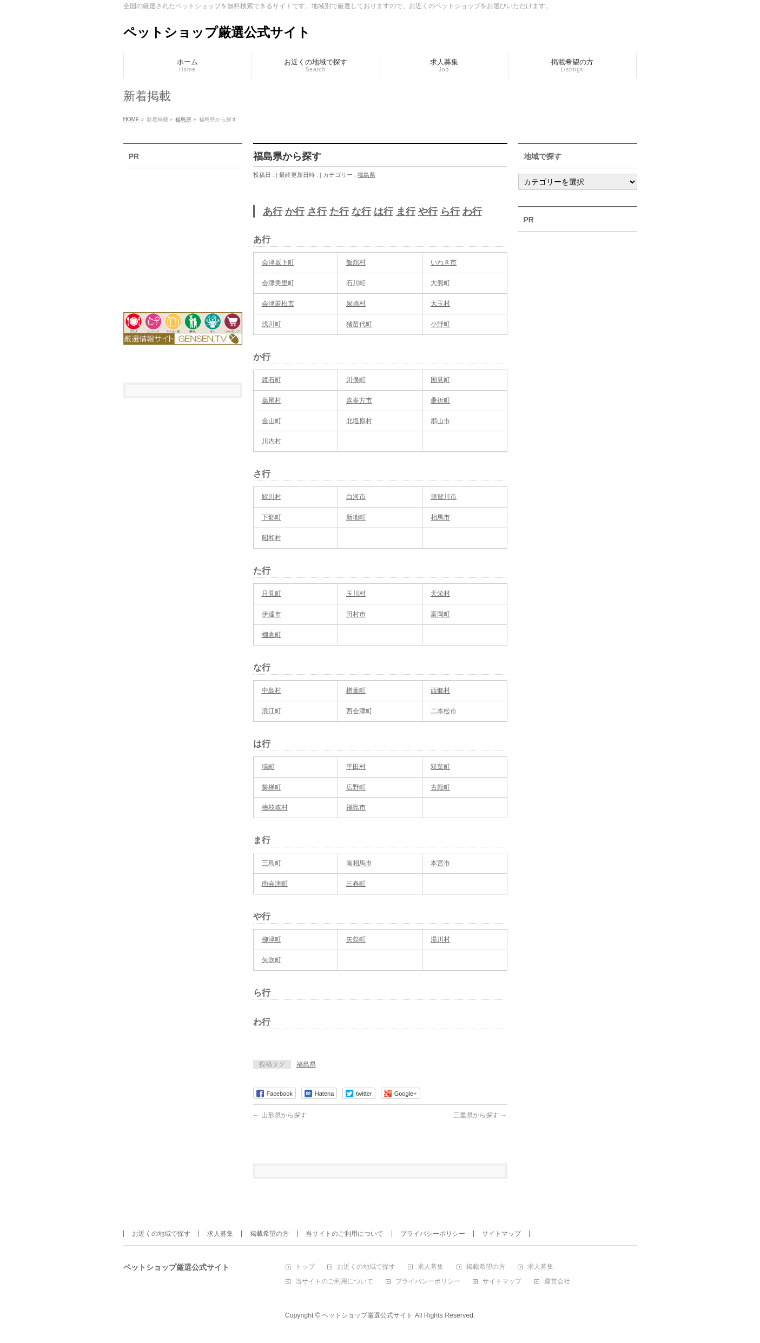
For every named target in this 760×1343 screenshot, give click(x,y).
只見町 (271, 593)
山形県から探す (280, 1115)
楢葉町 (356, 690)
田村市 (356, 614)
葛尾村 (271, 400)
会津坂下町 (278, 262)
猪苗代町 (359, 324)
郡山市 (440, 421)
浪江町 (271, 711)
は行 (383, 211)
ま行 (405, 211)
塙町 (268, 767)
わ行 (472, 211)
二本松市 (444, 711)
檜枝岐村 (275, 807)
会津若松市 (278, 303)
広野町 (356, 787)
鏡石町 (271, 380)
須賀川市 (444, 497)
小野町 (440, 324)
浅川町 (271, 324)
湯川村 (440, 939)
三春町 (356, 883)
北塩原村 (359, 421)
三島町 (271, 863)
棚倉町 (271, 634)
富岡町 (440, 614)
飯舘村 (356, 262)
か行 (295, 211)
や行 (428, 211)
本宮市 (440, 863)
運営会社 (557, 1281)
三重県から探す (480, 1115)
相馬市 (440, 517)
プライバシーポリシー (432, 1233)
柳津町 (271, 939)
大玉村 (440, 303)
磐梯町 (271, 787)
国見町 (440, 380)
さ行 (317, 211)
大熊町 (440, 283)
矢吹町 (271, 960)
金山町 (271, 421)
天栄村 (440, 593)
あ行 (272, 211)
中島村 (271, 690)
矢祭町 (356, 939)
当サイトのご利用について (345, 1233)
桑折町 (440, 400)
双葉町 (440, 767)
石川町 (356, 283)
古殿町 (440, 787)
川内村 (271, 441)
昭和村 (271, 538)
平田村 (356, 767)
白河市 (356, 497)
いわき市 (444, 262)
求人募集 (220, 1233)
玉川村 (356, 593)
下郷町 (271, 517)
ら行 (450, 211)
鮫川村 (271, 497)
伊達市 (271, 614)
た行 (339, 211)
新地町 (356, 517)
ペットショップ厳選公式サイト (216, 32)
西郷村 (440, 690)
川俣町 (356, 380)
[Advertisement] (182, 233)
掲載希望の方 (269, 1233)
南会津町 (275, 883)
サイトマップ (501, 1233)
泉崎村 (356, 303)
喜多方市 (359, 400)
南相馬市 (359, 863)
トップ (305, 1266)
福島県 (366, 175)
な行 (361, 211)
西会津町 (359, 711)
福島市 (356, 807)
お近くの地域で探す (161, 1233)
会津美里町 (278, 283)
